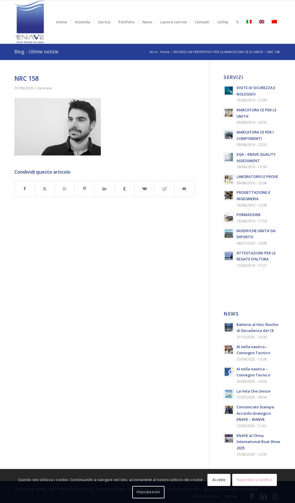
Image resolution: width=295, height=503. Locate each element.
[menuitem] (61, 22)
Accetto (219, 479)
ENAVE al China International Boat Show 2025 (258, 442)
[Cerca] (237, 22)
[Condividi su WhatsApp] (64, 189)
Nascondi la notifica (255, 479)
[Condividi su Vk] (144, 189)
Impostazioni (148, 491)
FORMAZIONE (249, 214)
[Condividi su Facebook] (25, 189)
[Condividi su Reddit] (164, 189)
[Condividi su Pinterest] (84, 189)
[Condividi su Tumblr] (124, 189)
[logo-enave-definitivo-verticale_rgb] (29, 22)
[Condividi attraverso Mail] (184, 189)
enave (47, 88)
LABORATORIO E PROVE (257, 176)
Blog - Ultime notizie (36, 51)
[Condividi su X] (44, 189)
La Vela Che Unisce (254, 391)
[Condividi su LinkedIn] (104, 189)
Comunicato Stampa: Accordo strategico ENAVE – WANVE (256, 413)
